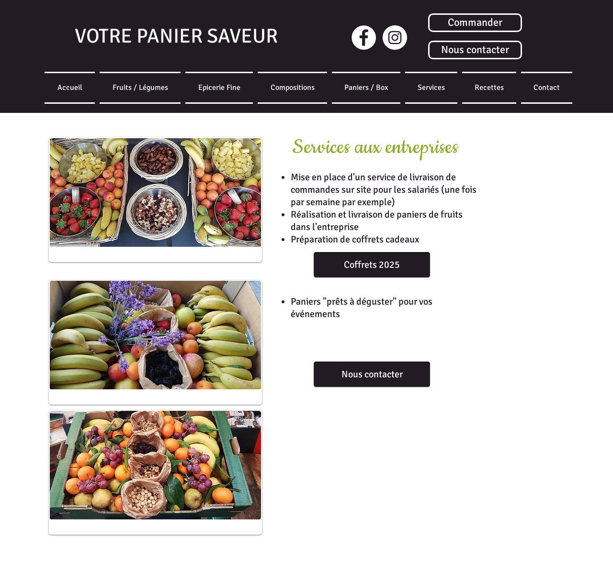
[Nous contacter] (475, 50)
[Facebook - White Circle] (364, 37)
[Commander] (475, 22)
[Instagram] (395, 37)
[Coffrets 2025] (372, 265)
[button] (366, 88)
